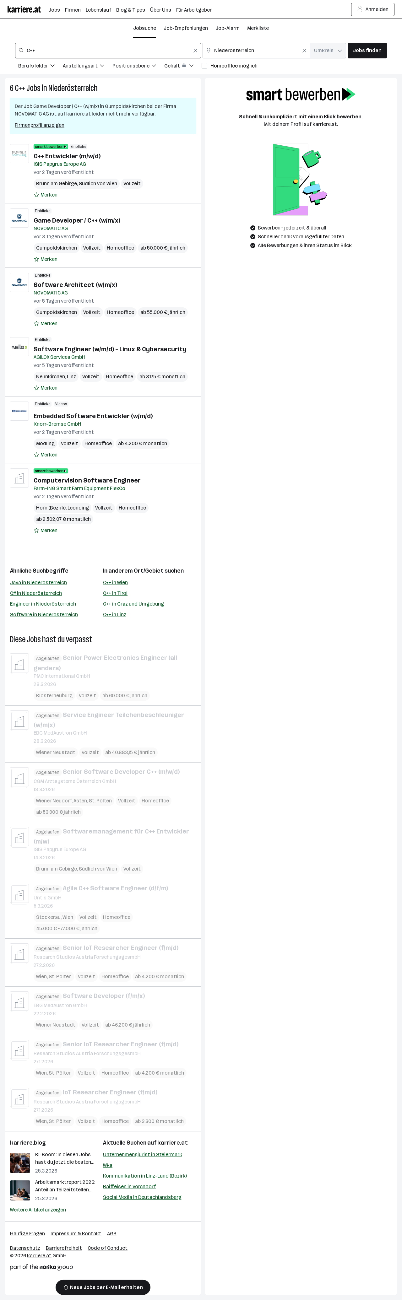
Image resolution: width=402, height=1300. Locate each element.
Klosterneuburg (54, 695)
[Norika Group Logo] (41, 1268)
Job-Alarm (227, 28)
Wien (67, 917)
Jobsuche (144, 28)
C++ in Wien (115, 582)
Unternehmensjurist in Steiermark (142, 1154)
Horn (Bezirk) (51, 508)
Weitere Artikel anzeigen (38, 1210)
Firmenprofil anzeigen (39, 125)
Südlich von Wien (98, 183)
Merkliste (258, 28)
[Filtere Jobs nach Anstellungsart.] (87, 67)
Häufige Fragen (27, 1234)
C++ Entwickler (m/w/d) (67, 156)
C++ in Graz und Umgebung (133, 604)
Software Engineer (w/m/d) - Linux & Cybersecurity (110, 349)
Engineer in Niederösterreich (43, 604)
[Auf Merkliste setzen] (45, 195)
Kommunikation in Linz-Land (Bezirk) (145, 1176)
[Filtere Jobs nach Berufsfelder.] (40, 67)
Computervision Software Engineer (87, 480)
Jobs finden (367, 50)
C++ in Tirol (115, 593)
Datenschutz (25, 1248)
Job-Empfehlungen (186, 28)
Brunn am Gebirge (56, 183)
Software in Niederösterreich (44, 615)
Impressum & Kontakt (76, 1234)
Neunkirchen (50, 377)
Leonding (78, 508)
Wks (107, 1165)
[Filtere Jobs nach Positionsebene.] (138, 67)
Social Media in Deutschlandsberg (142, 1197)
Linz (71, 377)
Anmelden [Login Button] (372, 9)
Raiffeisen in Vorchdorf (129, 1186)
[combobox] (108, 50)
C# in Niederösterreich (36, 593)
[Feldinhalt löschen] (195, 50)
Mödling (45, 443)
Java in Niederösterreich (38, 582)
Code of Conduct (108, 1248)
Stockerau (48, 917)
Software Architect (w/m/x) (75, 285)
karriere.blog (28, 1142)
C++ (20, 88)
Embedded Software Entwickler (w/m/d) (93, 416)
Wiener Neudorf (54, 800)
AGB (112, 1234)
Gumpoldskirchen (56, 248)
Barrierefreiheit (64, 1248)
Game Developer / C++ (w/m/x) (77, 220)
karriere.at (172, 1142)
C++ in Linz (114, 615)
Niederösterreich (73, 88)
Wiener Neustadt (55, 752)
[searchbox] (108, 50)
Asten (80, 800)
